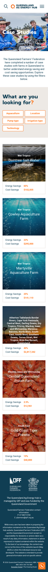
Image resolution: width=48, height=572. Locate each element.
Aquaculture (12, 113)
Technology (13, 128)
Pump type (13, 120)
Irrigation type (35, 120)
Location (35, 113)
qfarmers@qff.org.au (25, 518)
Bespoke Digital (16, 567)
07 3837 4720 (24, 515)
